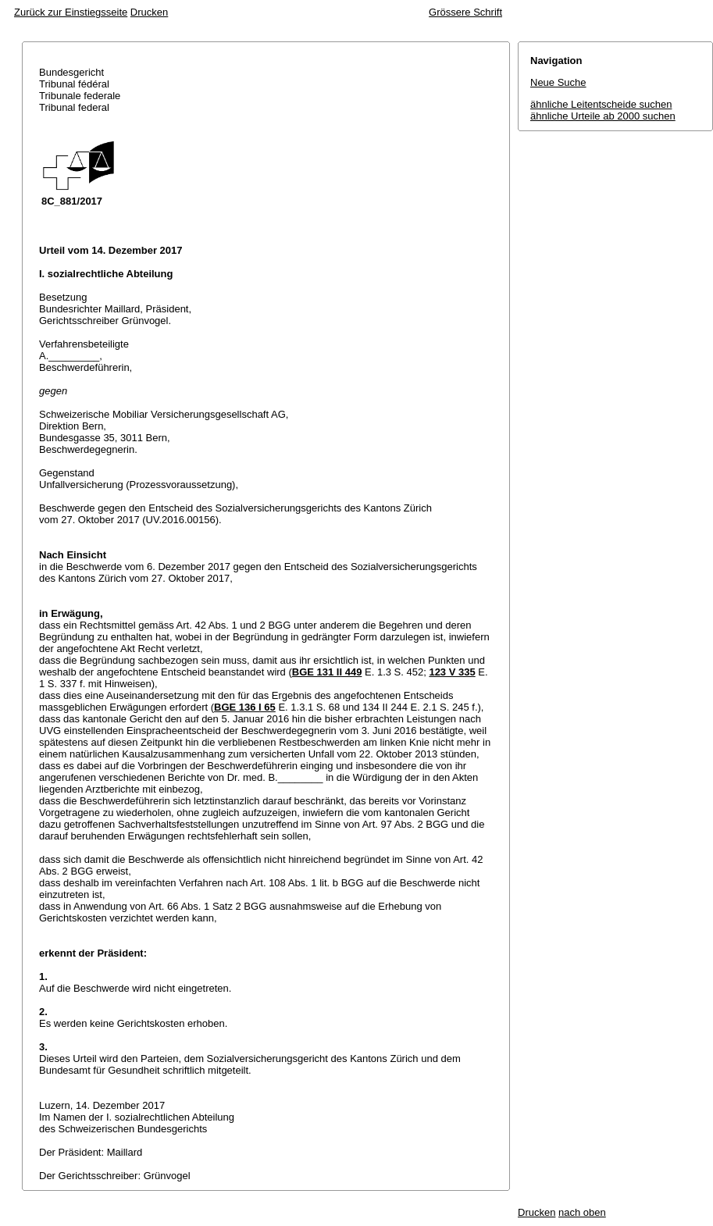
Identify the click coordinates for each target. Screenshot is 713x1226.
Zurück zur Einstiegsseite (70, 12)
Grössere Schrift (465, 12)
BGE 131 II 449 (327, 672)
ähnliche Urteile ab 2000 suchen (603, 116)
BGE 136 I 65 (245, 707)
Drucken (149, 12)
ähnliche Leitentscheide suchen (601, 104)
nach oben (582, 1212)
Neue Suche (558, 82)
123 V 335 (452, 672)
